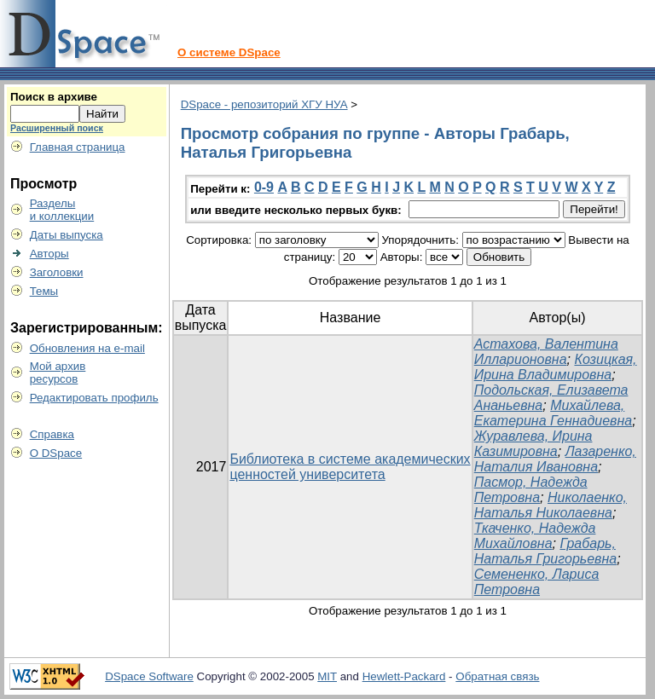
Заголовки (57, 272)
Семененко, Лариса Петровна (537, 582)
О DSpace (56, 453)
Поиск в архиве (53, 96)
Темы (44, 291)
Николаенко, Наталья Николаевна (550, 505)
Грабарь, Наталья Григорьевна (545, 551)
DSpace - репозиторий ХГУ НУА (264, 104)
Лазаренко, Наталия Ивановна (555, 459)
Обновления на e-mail (87, 348)
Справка (52, 434)
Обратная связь (497, 676)
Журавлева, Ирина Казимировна (533, 444)
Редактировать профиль (94, 397)
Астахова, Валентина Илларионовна (546, 352)
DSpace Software (149, 676)
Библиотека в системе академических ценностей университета (349, 467)
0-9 (264, 187)
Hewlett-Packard (404, 676)
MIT (327, 676)
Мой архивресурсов (58, 372)
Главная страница (77, 147)
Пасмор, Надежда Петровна (531, 490)
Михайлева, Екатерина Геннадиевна (553, 413)
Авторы (49, 253)
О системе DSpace (229, 52)
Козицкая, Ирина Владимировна (555, 367)
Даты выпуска (66, 234)
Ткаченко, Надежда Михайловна (535, 536)
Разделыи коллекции (62, 209)
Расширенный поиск (56, 128)
